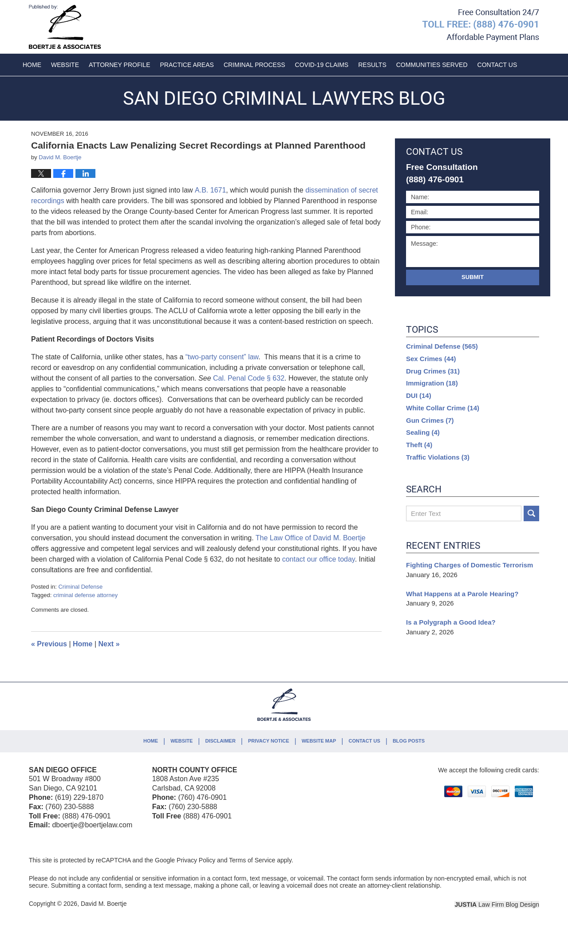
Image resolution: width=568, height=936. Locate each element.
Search (531, 513)
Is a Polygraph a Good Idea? (451, 622)
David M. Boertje (103, 903)
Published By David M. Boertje (480, 25)
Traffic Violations (437, 457)
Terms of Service (252, 860)
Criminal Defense (80, 586)
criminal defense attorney (85, 595)
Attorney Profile (119, 64)
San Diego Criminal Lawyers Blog (65, 27)
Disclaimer (220, 740)
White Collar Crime (442, 408)
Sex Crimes (431, 358)
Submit (473, 277)
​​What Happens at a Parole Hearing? (462, 594)
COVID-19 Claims (322, 64)
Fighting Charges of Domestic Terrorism (469, 565)
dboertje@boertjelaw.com (92, 825)
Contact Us (364, 740)
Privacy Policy (196, 860)
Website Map (319, 740)
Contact (497, 64)
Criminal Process (254, 64)
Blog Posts (409, 740)
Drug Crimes (433, 371)
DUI (418, 395)
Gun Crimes (430, 420)
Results (372, 64)
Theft (419, 444)
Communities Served (432, 64)
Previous (49, 644)
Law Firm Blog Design (496, 904)
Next (109, 644)
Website (65, 64)
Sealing (423, 432)
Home (32, 64)
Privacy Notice (268, 740)
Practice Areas (187, 64)
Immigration (432, 383)
